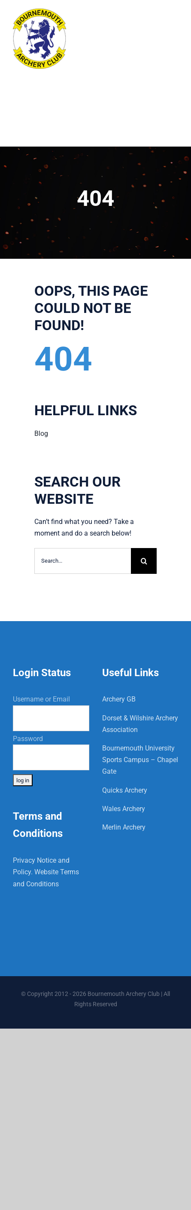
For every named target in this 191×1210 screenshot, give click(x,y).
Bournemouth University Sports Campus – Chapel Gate (140, 759)
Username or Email (41, 699)
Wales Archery (123, 809)
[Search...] (82, 561)
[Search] (144, 561)
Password (28, 739)
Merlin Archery (124, 827)
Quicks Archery (124, 790)
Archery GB (119, 699)
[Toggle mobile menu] (173, 18)
